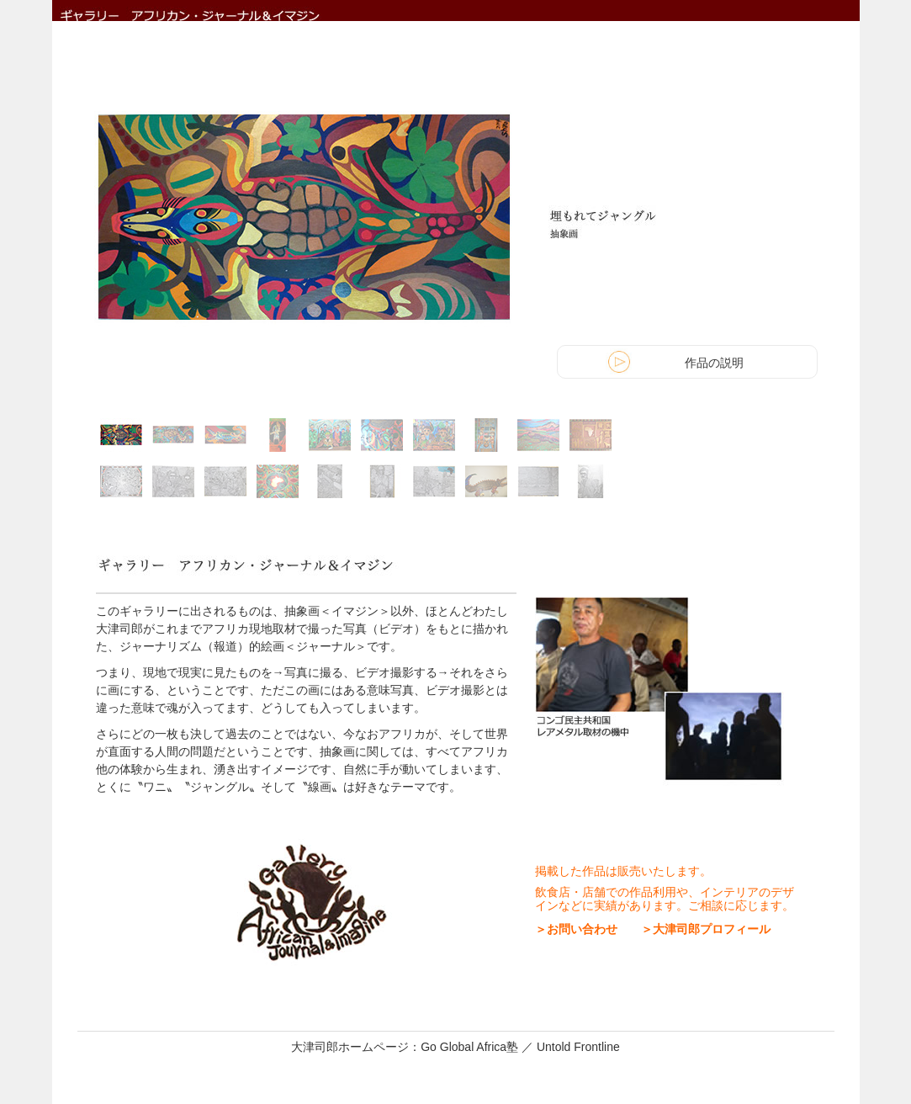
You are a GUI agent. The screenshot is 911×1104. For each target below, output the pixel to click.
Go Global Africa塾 (471, 1047)
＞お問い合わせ (576, 929)
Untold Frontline (578, 1047)
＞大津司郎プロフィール (700, 929)
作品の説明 (714, 362)
